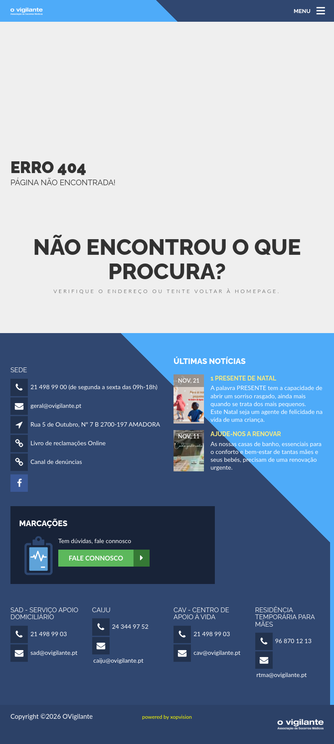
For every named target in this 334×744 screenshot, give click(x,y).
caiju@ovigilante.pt (119, 660)
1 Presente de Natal (243, 378)
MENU (302, 10)
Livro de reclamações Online (68, 443)
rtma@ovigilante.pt (282, 674)
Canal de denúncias (56, 461)
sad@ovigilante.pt (53, 652)
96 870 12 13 (293, 640)
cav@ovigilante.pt (217, 652)
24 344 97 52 (130, 626)
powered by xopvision (167, 717)
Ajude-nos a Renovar (245, 433)
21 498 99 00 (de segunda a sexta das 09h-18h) (93, 386)
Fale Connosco (109, 558)
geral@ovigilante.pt (55, 405)
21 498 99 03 (48, 633)
